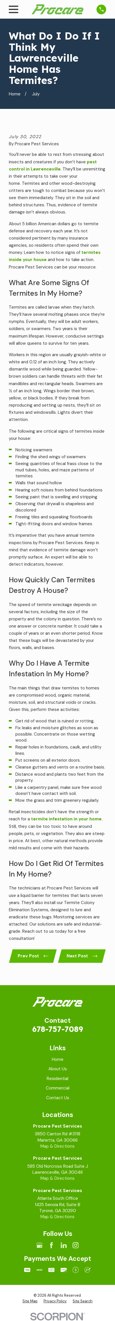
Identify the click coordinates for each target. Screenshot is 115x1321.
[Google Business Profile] (39, 1245)
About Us (57, 1069)
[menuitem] (30, 1301)
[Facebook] (51, 1245)
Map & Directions (57, 1146)
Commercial (57, 1088)
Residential (57, 1078)
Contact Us (57, 1098)
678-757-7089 (57, 1029)
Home (57, 1059)
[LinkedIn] (64, 1245)
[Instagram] (76, 1245)
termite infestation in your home (66, 819)
